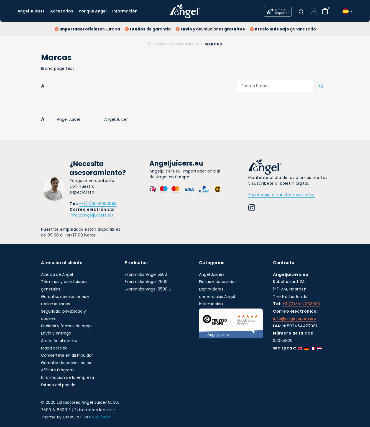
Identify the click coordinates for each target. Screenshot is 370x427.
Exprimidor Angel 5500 (146, 274)
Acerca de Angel (57, 274)
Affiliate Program (57, 370)
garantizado (283, 29)
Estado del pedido (58, 385)
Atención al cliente (59, 340)
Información (124, 11)
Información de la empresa (67, 377)
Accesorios (61, 11)
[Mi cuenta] (314, 11)
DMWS (69, 417)
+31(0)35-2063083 (98, 203)
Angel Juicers (31, 11)
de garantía (148, 29)
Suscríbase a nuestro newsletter (281, 194)
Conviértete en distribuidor (67, 355)
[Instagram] (251, 208)
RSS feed (101, 417)
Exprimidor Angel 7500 (146, 281)
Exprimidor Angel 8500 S (148, 289)
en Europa (87, 29)
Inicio (194, 44)
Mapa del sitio (54, 348)
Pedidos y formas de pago (66, 326)
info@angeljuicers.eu (91, 215)
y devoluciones (210, 29)
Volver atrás (165, 44)
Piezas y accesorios (217, 281)
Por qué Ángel (93, 11)
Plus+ (85, 417)
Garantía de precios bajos (66, 363)
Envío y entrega (56, 333)
